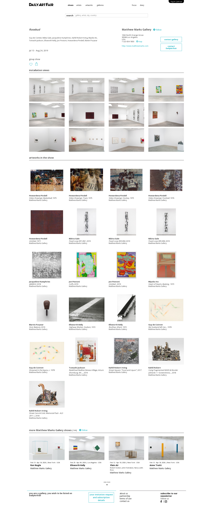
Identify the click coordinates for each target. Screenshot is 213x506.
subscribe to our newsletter (168, 494)
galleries (100, 5)
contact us (124, 501)
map (139, 41)
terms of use (126, 498)
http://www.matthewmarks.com (135, 46)
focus (134, 5)
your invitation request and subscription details (101, 497)
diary (142, 5)
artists (78, 5)
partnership (125, 496)
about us (124, 493)
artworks (89, 5)
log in (176, 1)
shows (70, 5)
